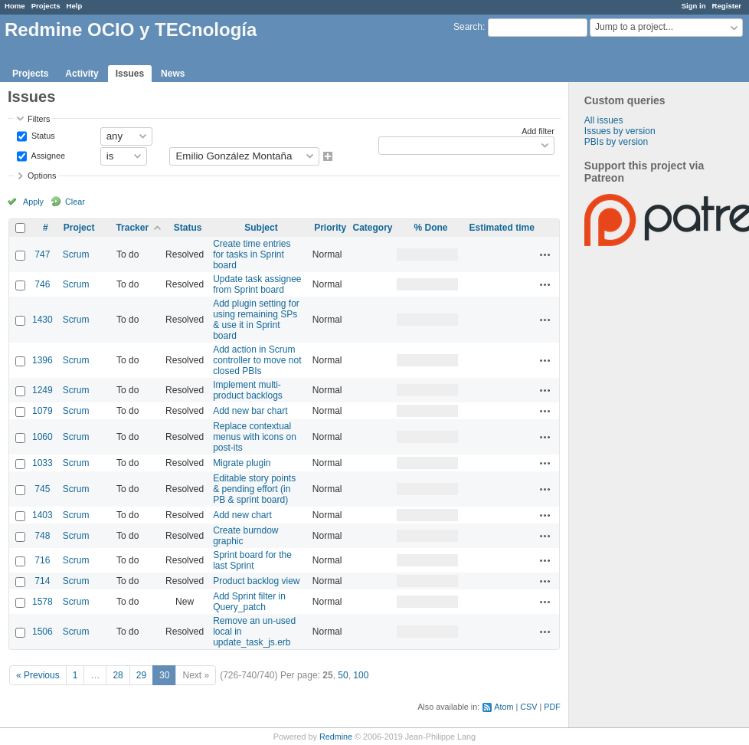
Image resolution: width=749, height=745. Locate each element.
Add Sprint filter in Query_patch (249, 601)
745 (42, 489)
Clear (75, 201)
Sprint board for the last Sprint (252, 560)
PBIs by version (616, 141)
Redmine (335, 736)
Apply (33, 201)
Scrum (76, 254)
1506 (42, 631)
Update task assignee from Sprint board (257, 284)
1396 (42, 360)
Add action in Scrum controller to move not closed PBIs (257, 360)
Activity (81, 73)
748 (42, 535)
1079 (42, 410)
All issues (603, 120)
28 (118, 675)
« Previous (38, 675)
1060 (42, 437)
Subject (260, 227)
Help (75, 6)
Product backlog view (256, 581)
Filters (39, 118)
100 (360, 675)
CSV (528, 706)
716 (42, 560)
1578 (42, 601)
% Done (430, 227)
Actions (545, 254)
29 (141, 675)
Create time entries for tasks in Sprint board (251, 254)
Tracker (132, 227)
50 (343, 675)
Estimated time (501, 227)
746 (42, 284)
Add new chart (242, 515)
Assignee (47, 154)
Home (15, 6)
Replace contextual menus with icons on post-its (254, 437)
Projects (46, 6)
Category (372, 227)
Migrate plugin (241, 463)
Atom (503, 706)
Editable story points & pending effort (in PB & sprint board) (254, 489)
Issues (130, 73)
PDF (552, 706)
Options (42, 175)
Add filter (538, 131)
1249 (42, 390)
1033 (42, 463)
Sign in (694, 6)
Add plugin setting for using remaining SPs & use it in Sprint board (256, 319)
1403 (42, 515)
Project (79, 227)
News (173, 73)
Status (42, 134)
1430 (42, 319)
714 (42, 581)
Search (467, 26)
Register (726, 6)
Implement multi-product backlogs (248, 390)
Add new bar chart (250, 410)
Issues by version (620, 131)
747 (42, 254)
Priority (330, 227)
